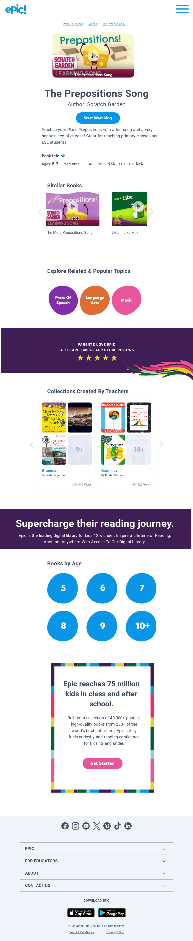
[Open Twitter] (96, 826)
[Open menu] (182, 10)
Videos (93, 24)
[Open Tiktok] (117, 826)
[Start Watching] (98, 118)
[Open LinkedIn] (128, 826)
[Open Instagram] (75, 826)
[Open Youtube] (86, 826)
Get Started (102, 763)
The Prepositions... (114, 24)
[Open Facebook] (65, 826)
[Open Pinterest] (107, 826)
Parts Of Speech (73, 24)
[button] (67, 445)
